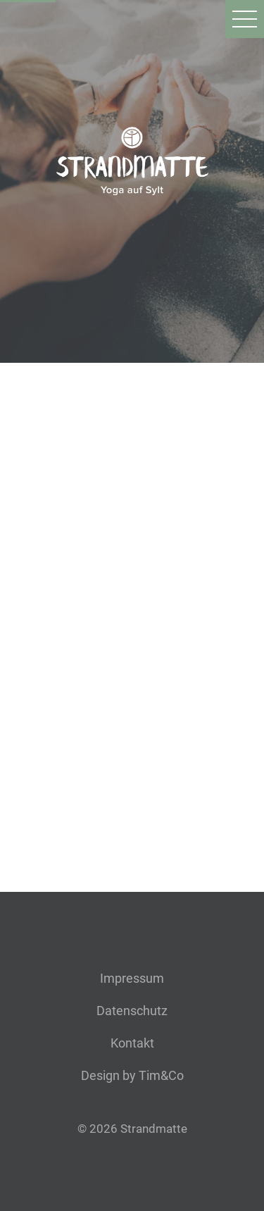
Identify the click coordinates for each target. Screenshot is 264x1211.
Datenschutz (132, 1010)
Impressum (132, 978)
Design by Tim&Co (132, 1075)
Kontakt (132, 1043)
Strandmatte (153, 1129)
